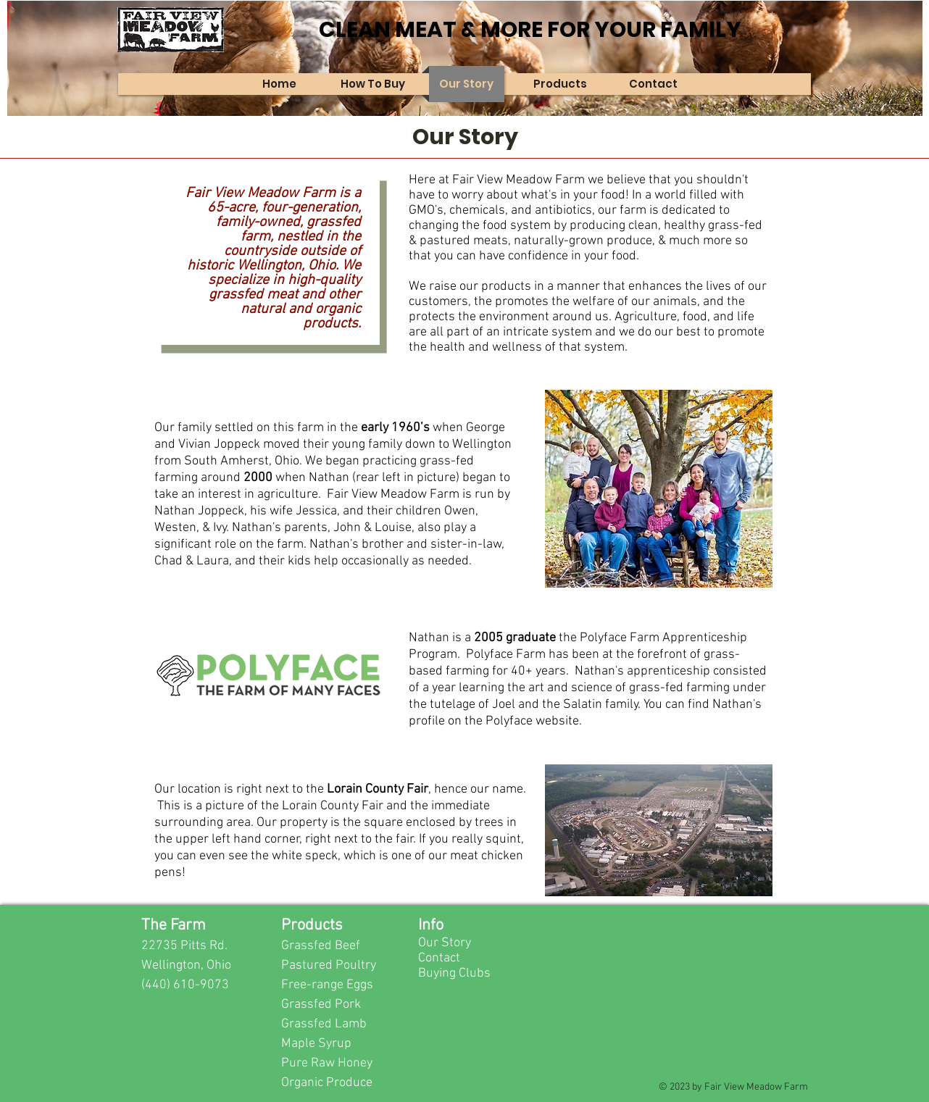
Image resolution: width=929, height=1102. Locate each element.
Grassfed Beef (320, 945)
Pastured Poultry (328, 965)
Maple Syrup (316, 1043)
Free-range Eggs (327, 985)
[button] (373, 84)
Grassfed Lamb (324, 1024)
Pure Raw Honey (326, 1063)
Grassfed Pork (321, 1004)
